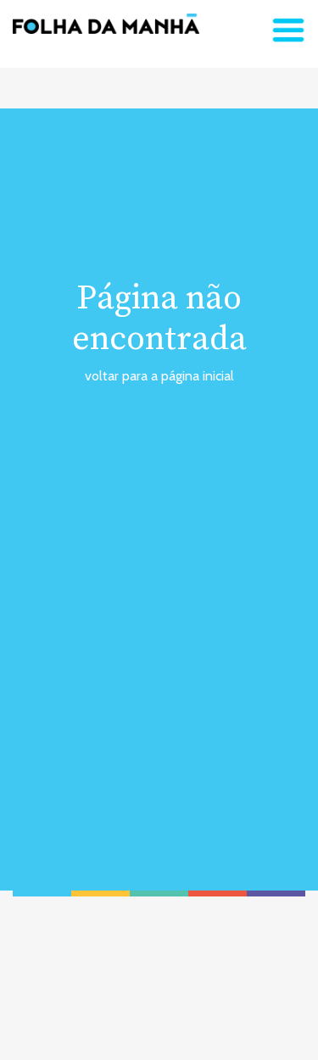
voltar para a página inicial (159, 376)
